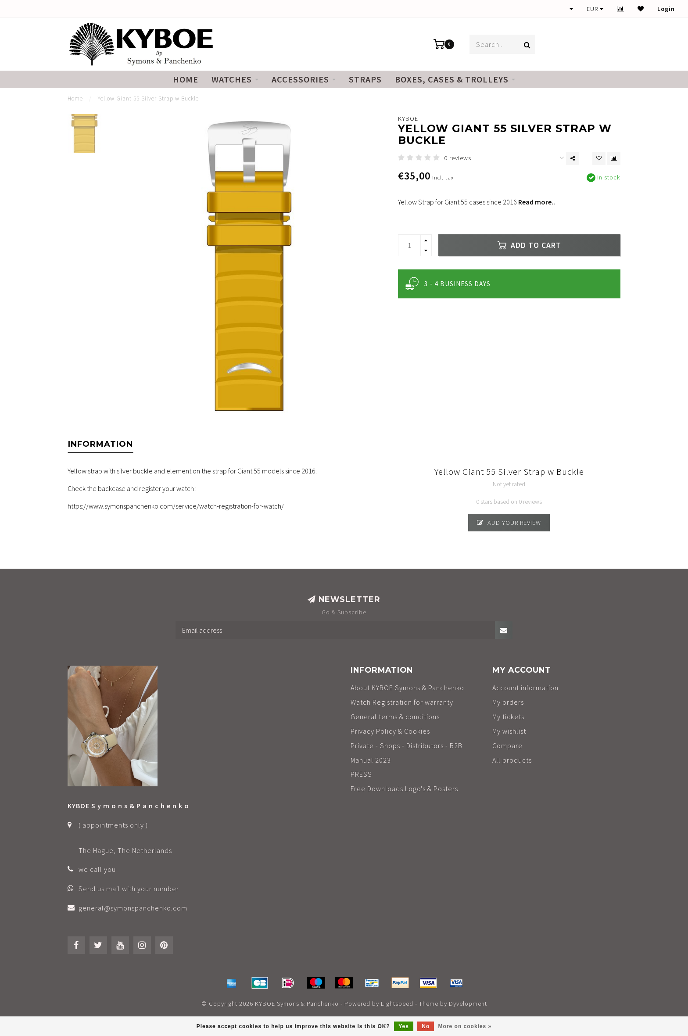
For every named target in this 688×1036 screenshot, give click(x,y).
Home (185, 79)
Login (666, 9)
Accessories (300, 79)
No (426, 1026)
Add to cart (529, 245)
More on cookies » (465, 1026)
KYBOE (408, 118)
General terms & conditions (395, 716)
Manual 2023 (371, 760)
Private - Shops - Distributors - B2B (406, 745)
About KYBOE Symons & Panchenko (407, 687)
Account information (525, 687)
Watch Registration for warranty (402, 702)
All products (512, 760)
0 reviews (457, 158)
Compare (507, 745)
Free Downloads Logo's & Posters (404, 788)
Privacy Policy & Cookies (390, 731)
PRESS (361, 774)
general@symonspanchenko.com (133, 907)
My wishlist (509, 731)
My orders (508, 702)
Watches (231, 79)
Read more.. (536, 201)
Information (100, 444)
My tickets (508, 716)
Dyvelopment (468, 1003)
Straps (365, 79)
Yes (403, 1026)
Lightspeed (397, 1003)
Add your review (509, 523)
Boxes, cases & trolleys (452, 79)
